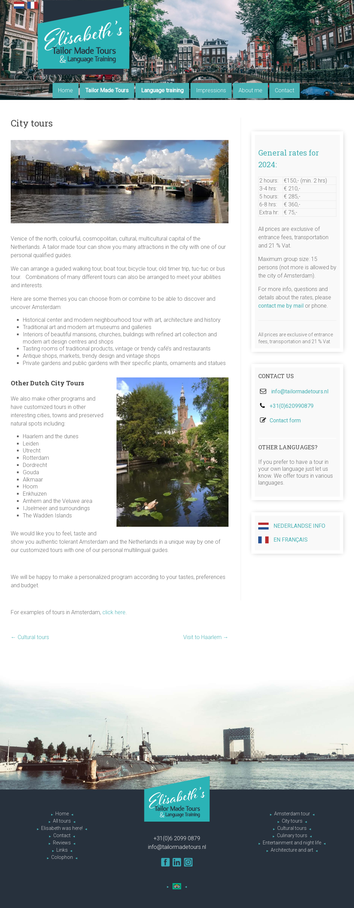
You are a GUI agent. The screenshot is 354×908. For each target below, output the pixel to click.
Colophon (62, 857)
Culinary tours (292, 835)
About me (250, 90)
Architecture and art (292, 850)
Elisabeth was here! (62, 828)
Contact (284, 90)
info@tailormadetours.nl (299, 391)
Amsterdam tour (292, 813)
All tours (62, 821)
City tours (292, 821)
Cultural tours (30, 637)
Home (65, 90)
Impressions (211, 90)
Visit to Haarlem (206, 637)
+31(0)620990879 (292, 406)
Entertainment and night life (292, 842)
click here (113, 612)
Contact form (285, 420)
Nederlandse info (291, 526)
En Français (283, 539)
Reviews (62, 842)
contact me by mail (281, 305)
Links (62, 850)
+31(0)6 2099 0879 (176, 838)
